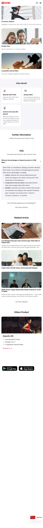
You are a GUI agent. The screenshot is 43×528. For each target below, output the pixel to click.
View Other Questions (21, 207)
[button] (21, 161)
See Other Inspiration (21, 302)
